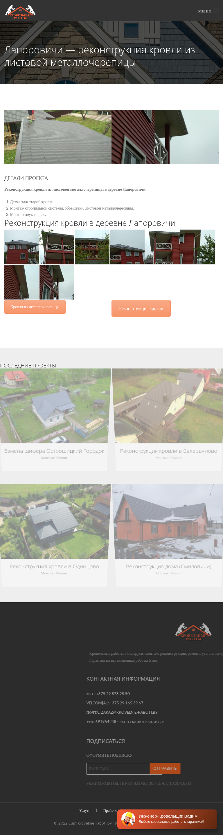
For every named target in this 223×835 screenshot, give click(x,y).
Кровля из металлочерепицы (35, 306)
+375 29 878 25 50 (199, 693)
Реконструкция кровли (141, 308)
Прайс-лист (112, 810)
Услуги (85, 810)
